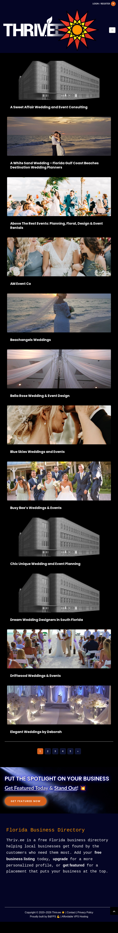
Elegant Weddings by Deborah (36, 743)
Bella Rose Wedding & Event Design (40, 407)
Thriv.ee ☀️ (58, 923)
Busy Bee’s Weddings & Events (36, 519)
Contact (71, 923)
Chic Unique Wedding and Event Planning (45, 575)
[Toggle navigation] (6, 60)
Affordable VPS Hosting (75, 927)
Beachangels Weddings (30, 351)
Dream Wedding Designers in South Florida (46, 631)
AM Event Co (20, 295)
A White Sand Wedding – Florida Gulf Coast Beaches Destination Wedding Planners (54, 176)
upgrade (60, 870)
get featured (73, 877)
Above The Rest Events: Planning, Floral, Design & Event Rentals (56, 237)
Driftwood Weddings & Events (35, 687)
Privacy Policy (85, 923)
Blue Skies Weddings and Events (37, 463)
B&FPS (52, 927)
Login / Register (100, 4)
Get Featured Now (26, 813)
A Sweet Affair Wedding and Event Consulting (49, 118)
